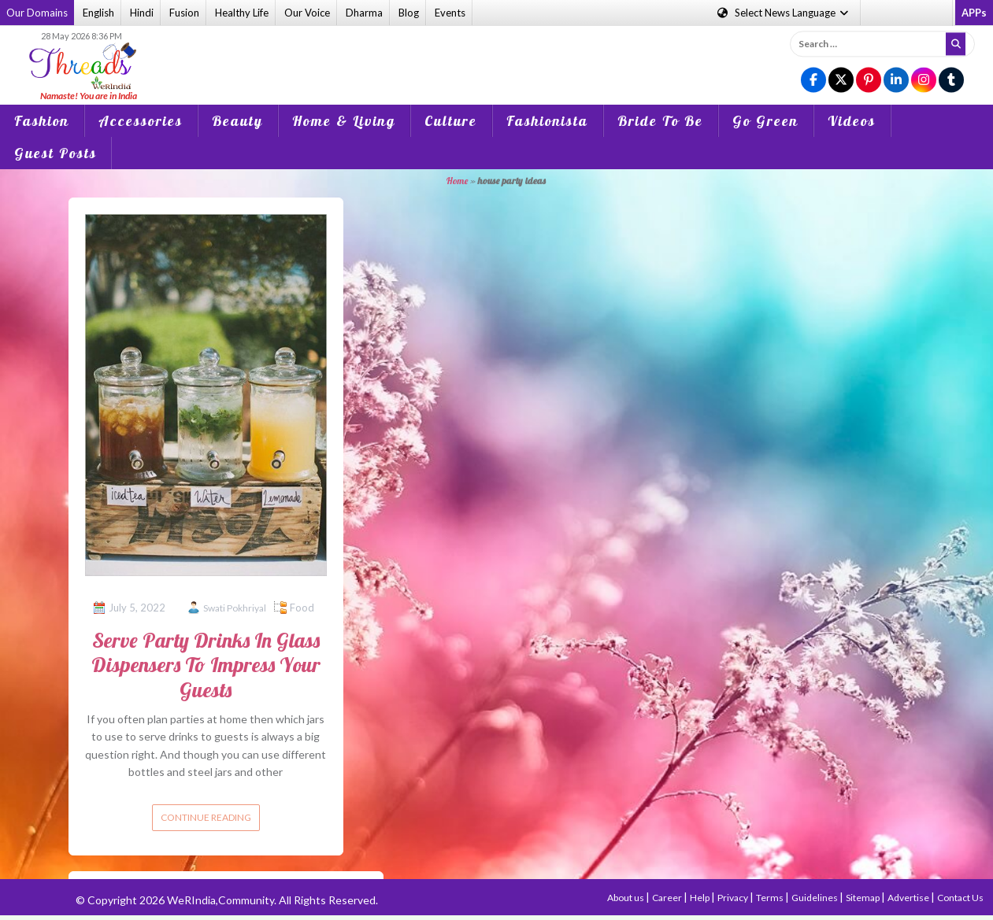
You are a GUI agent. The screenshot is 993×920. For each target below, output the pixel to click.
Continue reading (206, 817)
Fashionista (547, 121)
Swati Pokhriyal (234, 608)
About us (626, 897)
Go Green (765, 121)
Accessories (140, 121)
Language (784, 12)
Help (700, 897)
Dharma (364, 12)
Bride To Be (660, 121)
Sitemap (863, 897)
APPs (974, 12)
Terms (770, 897)
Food (302, 607)
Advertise (909, 897)
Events (450, 12)
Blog (408, 12)
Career (668, 897)
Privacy (733, 897)
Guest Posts (55, 153)
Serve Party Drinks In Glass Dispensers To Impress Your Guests (206, 664)
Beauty (237, 121)
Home (457, 181)
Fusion (184, 12)
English (98, 12)
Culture (450, 121)
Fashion (41, 121)
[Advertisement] (496, 54)
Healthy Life (242, 12)
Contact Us (960, 897)
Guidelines (815, 897)
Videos (852, 121)
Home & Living (343, 121)
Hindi (142, 12)
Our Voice (307, 12)
